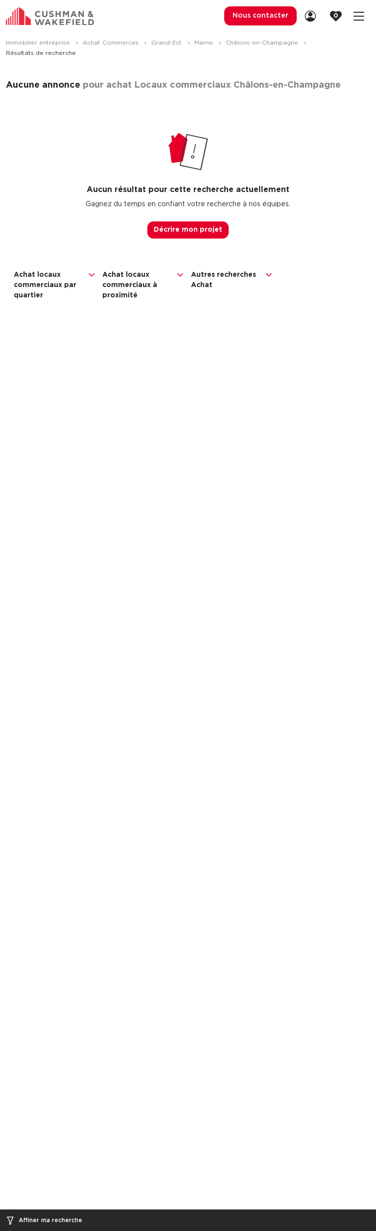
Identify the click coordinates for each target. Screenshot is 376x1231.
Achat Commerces (112, 43)
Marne (204, 43)
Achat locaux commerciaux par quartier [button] (55, 284)
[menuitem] (260, 15)
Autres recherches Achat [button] (232, 279)
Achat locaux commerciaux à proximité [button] (143, 284)
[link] (313, 16)
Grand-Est (167, 43)
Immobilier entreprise (39, 43)
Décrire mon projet (188, 229)
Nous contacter (260, 15)
